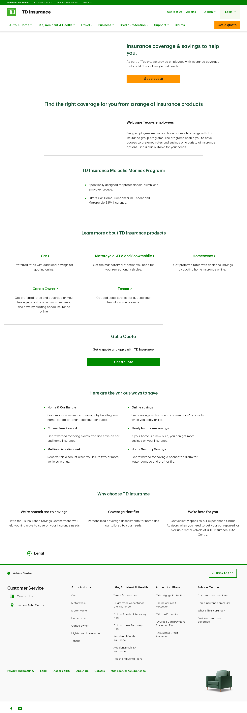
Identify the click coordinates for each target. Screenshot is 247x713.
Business (106, 25)
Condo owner (80, 615)
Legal (43, 661)
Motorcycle (78, 593)
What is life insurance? (211, 600)
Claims (180, 25)
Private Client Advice (67, 3)
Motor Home (79, 600)
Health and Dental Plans (127, 649)
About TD (87, 3)
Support (161, 25)
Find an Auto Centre (28, 595)
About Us (82, 661)
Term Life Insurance (125, 585)
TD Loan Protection (167, 604)
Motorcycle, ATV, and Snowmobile (123, 246)
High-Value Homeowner (85, 623)
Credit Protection (134, 25)
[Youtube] (20, 699)
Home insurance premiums (214, 593)
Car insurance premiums (213, 585)
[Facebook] (11, 699)
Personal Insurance (18, 3)
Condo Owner (44, 279)
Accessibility (61, 661)
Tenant (123, 279)
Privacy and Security (20, 661)
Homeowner (203, 246)
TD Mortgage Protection (170, 585)
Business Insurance (43, 3)
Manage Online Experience (128, 661)
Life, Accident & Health (56, 25)
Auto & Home (20, 25)
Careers (99, 661)
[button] (174, 12)
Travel (86, 25)
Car (44, 246)
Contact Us (22, 586)
